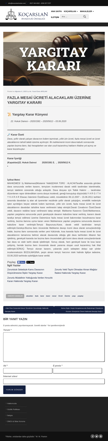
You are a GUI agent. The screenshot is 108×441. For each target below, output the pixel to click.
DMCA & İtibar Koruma (16, 421)
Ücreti (60, 296)
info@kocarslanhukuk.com (15, 3)
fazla (36, 296)
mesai (54, 296)
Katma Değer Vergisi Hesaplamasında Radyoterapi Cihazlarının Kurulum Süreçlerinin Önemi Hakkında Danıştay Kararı (82, 309)
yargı (74, 296)
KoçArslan (71, 11)
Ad (5, 366)
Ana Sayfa (56, 11)
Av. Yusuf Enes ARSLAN (38, 91)
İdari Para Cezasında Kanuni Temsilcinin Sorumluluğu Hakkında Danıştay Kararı (26, 309)
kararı (48, 296)
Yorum (7, 330)
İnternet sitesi (10, 376)
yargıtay (80, 296)
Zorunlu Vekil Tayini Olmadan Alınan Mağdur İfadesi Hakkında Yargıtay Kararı (76, 271)
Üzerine (67, 296)
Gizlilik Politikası (13, 409)
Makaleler (87, 11)
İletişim (55, 17)
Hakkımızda (12, 403)
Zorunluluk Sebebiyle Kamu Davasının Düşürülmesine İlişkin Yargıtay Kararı (25, 271)
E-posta (57, 366)
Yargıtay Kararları (15, 296)
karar (42, 296)
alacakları (29, 296)
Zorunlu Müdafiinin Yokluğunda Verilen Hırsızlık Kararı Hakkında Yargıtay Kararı (30, 279)
